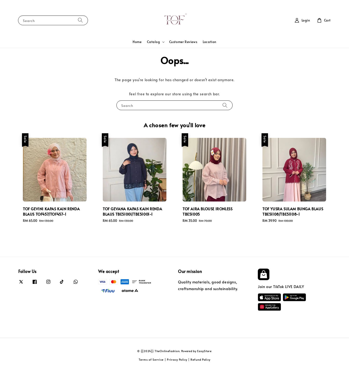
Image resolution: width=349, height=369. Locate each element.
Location (209, 42)
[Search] (80, 20)
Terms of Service (151, 359)
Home (137, 42)
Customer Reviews (183, 42)
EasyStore (204, 351)
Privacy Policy (177, 359)
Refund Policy (200, 359)
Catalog (153, 42)
